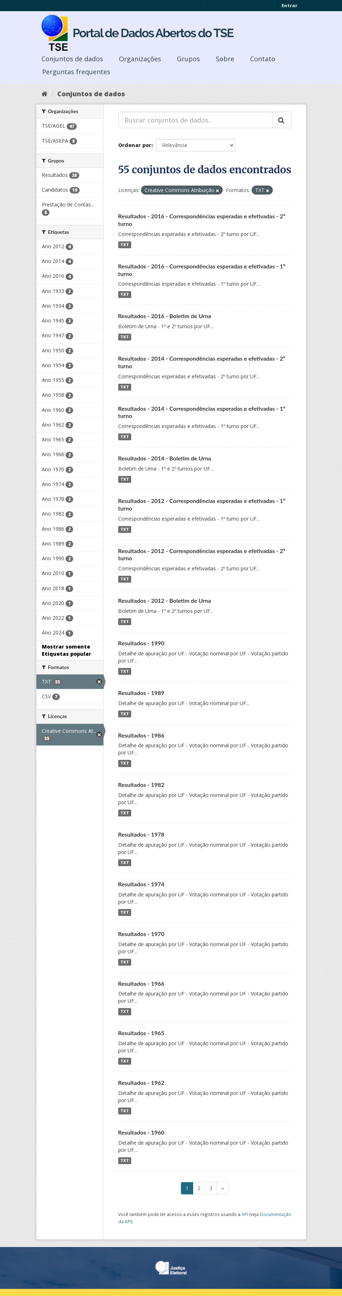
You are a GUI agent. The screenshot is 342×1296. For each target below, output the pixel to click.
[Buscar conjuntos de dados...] (195, 120)
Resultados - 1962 (141, 1082)
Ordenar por (134, 145)
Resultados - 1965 (141, 1032)
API (244, 1214)
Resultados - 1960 (141, 1132)
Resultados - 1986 (141, 735)
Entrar (289, 5)
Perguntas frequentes (76, 71)
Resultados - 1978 (141, 834)
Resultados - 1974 (141, 884)
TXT (124, 244)
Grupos (188, 58)
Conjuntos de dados (72, 58)
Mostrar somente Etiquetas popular (66, 650)
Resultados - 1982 (141, 784)
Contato (262, 58)
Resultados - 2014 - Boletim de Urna (164, 458)
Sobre (225, 58)
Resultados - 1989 (141, 692)
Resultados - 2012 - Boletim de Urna (164, 600)
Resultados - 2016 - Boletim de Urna (164, 315)
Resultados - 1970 (141, 933)
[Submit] (282, 120)
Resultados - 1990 (141, 643)
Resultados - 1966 (141, 983)
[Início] (44, 93)
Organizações (140, 58)
